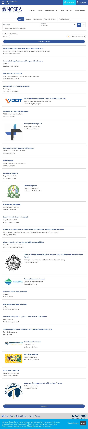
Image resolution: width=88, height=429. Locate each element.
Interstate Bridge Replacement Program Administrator (23, 61)
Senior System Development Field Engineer (18, 148)
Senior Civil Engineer (10, 173)
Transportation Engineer (33, 124)
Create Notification (78, 36)
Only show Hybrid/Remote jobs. (15, 28)
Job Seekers (69, 2)
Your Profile (66, 10)
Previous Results (44, 42)
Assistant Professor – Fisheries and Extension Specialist (23, 48)
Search (20, 19)
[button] (83, 25)
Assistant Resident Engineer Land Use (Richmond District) (45, 99)
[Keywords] (21, 25)
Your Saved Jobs (64, 19)
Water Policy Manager (11, 370)
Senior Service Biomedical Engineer (16, 111)
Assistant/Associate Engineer (34, 279)
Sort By (5, 36)
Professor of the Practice (12, 73)
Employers (81, 2)
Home (32, 10)
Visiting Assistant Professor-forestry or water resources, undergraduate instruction (33, 229)
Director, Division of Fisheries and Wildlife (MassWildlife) (23, 242)
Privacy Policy (34, 416)
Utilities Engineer (30, 186)
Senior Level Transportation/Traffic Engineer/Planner (43, 383)
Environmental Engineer (12, 204)
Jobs (40, 10)
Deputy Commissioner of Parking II (15, 217)
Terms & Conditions (18, 416)
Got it (83, 423)
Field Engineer (8, 160)
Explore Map (37, 19)
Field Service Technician (32, 342)
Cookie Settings (73, 423)
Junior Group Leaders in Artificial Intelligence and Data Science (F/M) (27, 329)
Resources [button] (80, 10)
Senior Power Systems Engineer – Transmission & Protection (25, 317)
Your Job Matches (50, 19)
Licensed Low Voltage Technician (15, 292)
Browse (28, 19)
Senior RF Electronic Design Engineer (16, 86)
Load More (44, 406)
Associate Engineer (31, 354)
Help (5, 416)
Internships (51, 10)
